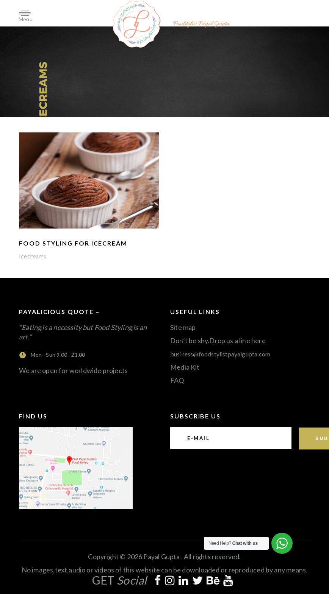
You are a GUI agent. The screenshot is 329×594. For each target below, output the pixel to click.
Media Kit (185, 367)
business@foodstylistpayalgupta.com (220, 354)
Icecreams (33, 256)
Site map (183, 327)
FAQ (177, 380)
